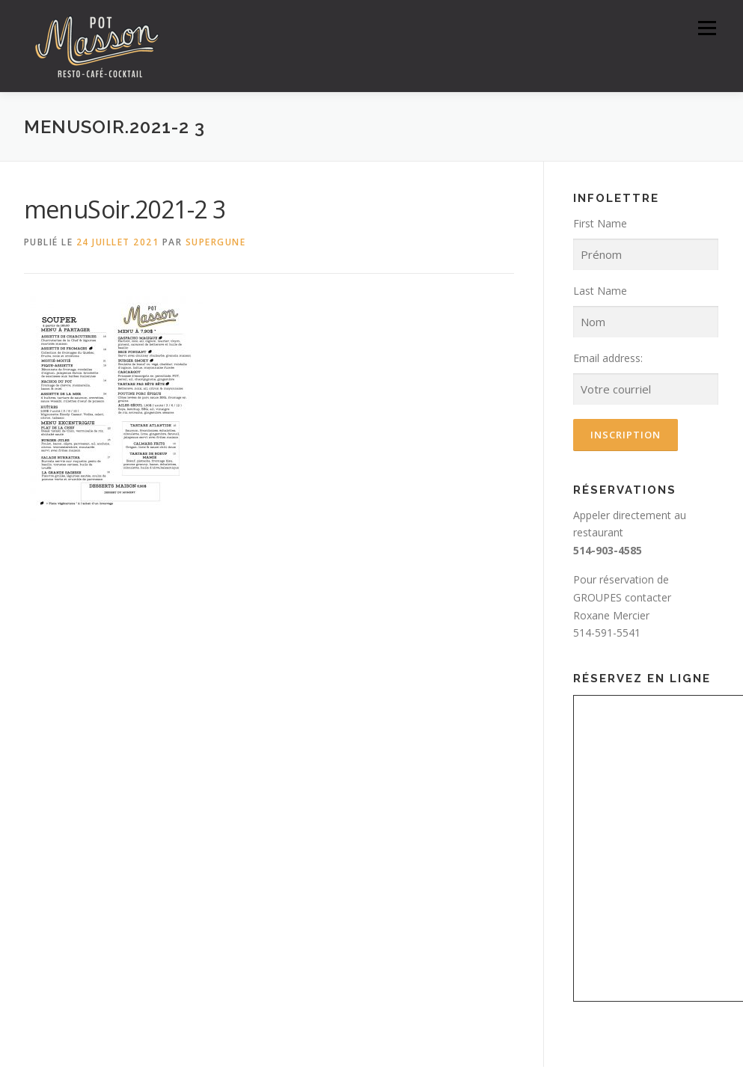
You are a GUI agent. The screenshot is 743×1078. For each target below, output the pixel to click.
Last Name (600, 291)
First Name (600, 223)
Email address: (608, 358)
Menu (707, 28)
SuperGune (216, 242)
